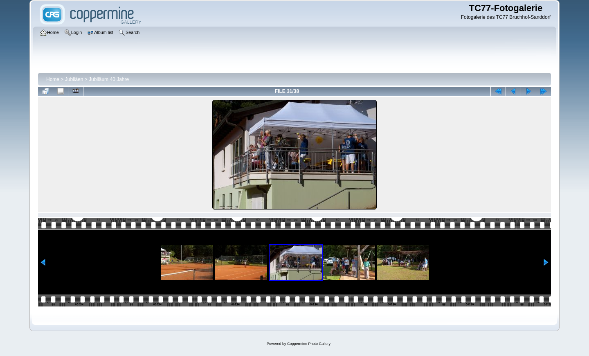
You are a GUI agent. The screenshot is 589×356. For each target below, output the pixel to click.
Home (52, 79)
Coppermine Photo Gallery (308, 344)
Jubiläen (74, 79)
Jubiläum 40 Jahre (109, 79)
